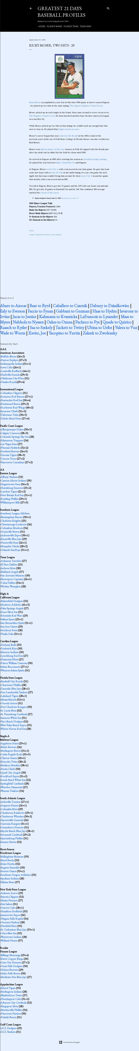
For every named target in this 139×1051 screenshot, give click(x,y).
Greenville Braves (10, 531)
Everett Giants (8, 871)
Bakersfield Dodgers (12, 601)
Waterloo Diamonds (11, 787)
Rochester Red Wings (13, 407)
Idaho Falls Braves (10, 973)
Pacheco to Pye (87, 322)
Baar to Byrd (39, 305)
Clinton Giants (9, 758)
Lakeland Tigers (9, 696)
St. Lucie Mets (8, 710)
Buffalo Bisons (9, 356)
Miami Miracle (8, 699)
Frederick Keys (9, 648)
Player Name (53, 26)
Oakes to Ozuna (59, 322)
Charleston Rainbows (13, 813)
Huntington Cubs (11, 999)
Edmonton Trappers (12, 440)
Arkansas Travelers (11, 561)
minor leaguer (56, 235)
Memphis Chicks (10, 546)
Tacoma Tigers (9, 455)
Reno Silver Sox (9, 612)
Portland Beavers (10, 451)
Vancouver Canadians (12, 462)
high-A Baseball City (65, 162)
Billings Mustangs (10, 955)
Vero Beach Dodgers (12, 721)
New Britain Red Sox (12, 495)
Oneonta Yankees (10, 922)
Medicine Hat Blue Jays (13, 977)
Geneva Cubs (8, 907)
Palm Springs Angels (12, 608)
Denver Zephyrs (9, 360)
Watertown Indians (11, 937)
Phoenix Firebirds (10, 447)
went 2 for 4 (52, 169)
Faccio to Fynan (40, 311)
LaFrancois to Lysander (99, 316)
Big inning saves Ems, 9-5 (70, 198)
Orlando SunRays (10, 550)
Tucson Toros (8, 458)
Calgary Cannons (10, 433)
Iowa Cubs (7, 367)
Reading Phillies (9, 499)
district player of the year (52, 149)
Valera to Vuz (126, 327)
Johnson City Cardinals (13, 1002)
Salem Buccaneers (10, 667)
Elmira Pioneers (9, 900)
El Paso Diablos (9, 564)
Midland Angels (10, 572)
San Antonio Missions (13, 575)
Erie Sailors (6, 904)
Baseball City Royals (12, 681)
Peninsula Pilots (9, 659)
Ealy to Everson (12, 311)
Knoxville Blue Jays (11, 539)
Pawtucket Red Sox (11, 400)
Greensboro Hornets (12, 827)
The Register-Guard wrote (42, 116)
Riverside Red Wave (12, 615)
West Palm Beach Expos (13, 725)
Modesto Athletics (11, 604)
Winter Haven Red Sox (13, 729)
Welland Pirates (9, 940)
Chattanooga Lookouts (14, 524)
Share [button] (31, 231)
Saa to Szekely (41, 327)
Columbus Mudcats (12, 528)
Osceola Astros (9, 703)
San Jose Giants (9, 626)
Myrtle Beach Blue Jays (13, 831)
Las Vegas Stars (9, 444)
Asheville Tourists (10, 802)
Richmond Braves (10, 404)
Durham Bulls (8, 645)
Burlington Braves (11, 750)
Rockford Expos (10, 776)
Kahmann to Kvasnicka (58, 316)
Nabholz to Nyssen (28, 322)
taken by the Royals (69, 136)
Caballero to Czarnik (70, 305)
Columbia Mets (9, 809)
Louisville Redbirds (11, 371)
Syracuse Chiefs (9, 411)
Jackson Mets (8, 568)
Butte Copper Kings (12, 959)
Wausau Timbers (10, 791)
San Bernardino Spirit (12, 623)
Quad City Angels (11, 772)
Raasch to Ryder (13, 327)
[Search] (108, 8)
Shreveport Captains (12, 579)
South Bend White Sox (13, 780)
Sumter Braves (8, 842)
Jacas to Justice (24, 316)
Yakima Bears (8, 882)
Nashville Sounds (10, 374)
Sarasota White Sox (11, 718)
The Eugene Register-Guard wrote (86, 105)
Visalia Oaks (7, 634)
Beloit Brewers (9, 747)
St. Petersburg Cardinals (14, 714)
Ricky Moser (35, 102)
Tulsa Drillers (8, 583)
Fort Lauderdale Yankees (14, 692)
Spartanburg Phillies (12, 838)
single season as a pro (68, 129)
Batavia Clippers (9, 897)
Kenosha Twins (9, 761)
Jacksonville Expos (11, 535)
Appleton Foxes (9, 743)
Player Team (70, 26)
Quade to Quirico (117, 322)
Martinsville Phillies (11, 1010)
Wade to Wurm (12, 333)
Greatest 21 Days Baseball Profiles (61, 11)
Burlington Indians (11, 991)
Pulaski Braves (8, 1017)
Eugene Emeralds (42, 235)
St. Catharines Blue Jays (13, 929)
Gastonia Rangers (10, 823)
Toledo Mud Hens (11, 418)
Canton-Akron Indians (13, 480)
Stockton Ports (9, 630)
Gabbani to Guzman (73, 311)
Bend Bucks (7, 860)
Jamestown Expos (10, 915)
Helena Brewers (9, 970)
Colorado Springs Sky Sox (15, 437)
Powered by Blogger (69, 1042)
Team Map (84, 26)
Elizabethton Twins (11, 995)
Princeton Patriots (11, 1013)
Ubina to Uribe (99, 327)
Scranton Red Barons (12, 396)
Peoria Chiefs (8, 769)
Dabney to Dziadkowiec (109, 305)
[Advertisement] (69, 263)
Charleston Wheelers (12, 816)
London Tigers (9, 491)
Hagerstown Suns (10, 484)
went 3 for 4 (86, 176)
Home (41, 26)
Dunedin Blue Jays (11, 688)
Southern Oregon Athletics (16, 875)
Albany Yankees (9, 477)
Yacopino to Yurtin (64, 333)
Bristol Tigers (8, 988)
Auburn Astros (9, 893)
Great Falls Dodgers (12, 966)
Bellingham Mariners (12, 856)
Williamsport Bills (10, 502)
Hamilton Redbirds (11, 911)
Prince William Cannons (14, 663)
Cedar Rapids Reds (11, 754)
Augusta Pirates (9, 805)
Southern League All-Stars (15, 513)
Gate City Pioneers (11, 962)
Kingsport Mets (9, 1006)
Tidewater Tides (10, 415)
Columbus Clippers (11, 393)
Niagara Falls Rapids (12, 918)
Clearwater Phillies (11, 685)
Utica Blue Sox (9, 933)
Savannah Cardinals (11, 834)
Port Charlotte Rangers (14, 707)
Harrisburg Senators (12, 488)
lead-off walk (57, 172)
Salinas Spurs (8, 619)
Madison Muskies (10, 765)
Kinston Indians (9, 652)
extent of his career (49, 192)
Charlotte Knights (11, 520)
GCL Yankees (8, 1032)
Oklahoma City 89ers (12, 378)
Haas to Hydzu (104, 311)
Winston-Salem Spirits (13, 670)
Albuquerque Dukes (12, 429)
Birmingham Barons (12, 517)
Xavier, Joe (37, 333)
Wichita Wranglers (11, 586)
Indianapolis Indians (12, 363)
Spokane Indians (10, 878)
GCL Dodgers (9, 1028)
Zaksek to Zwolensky (100, 333)
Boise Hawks (8, 864)
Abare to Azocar (13, 305)
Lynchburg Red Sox (12, 656)
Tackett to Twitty (69, 327)
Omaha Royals (9, 382)
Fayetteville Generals (12, 820)
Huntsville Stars (9, 542)
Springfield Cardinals (12, 783)
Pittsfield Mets (9, 926)
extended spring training (94, 159)
